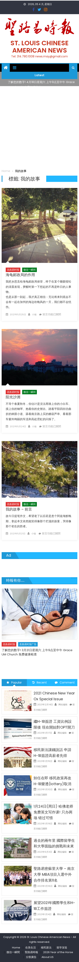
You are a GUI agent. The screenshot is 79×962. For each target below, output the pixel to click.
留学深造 (62, 947)
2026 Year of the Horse (58, 952)
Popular (14, 682)
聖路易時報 (31, 952)
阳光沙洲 (13, 397)
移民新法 (46, 947)
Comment (65, 682)
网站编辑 (62, 704)
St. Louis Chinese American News (39, 46)
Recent (39, 682)
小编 (34, 314)
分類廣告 (31, 957)
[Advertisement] (39, 127)
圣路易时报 (13, 269)
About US (48, 957)
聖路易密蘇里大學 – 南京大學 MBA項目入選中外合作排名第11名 (54, 874)
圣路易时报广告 (27, 644)
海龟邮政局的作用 (20, 274)
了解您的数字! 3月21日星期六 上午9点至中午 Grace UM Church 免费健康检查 (37, 652)
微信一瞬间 (29, 269)
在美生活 (30, 947)
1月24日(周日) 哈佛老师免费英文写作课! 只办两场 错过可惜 (53, 812)
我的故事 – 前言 (19, 509)
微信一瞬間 (13, 952)
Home (16, 947)
